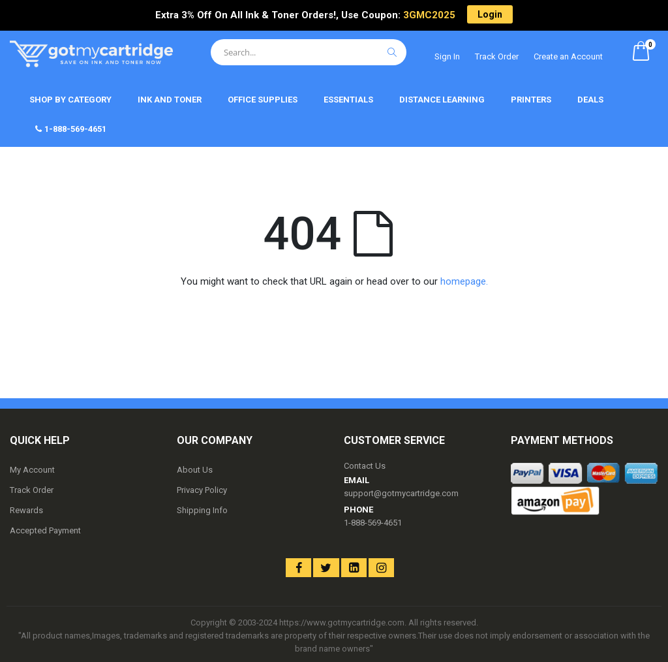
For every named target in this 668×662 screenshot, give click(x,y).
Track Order (497, 56)
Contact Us (365, 466)
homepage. (464, 281)
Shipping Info (202, 510)
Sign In (447, 56)
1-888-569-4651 (373, 523)
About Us (195, 470)
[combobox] (308, 52)
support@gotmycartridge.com (401, 493)
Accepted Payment (45, 530)
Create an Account (568, 56)
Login (490, 14)
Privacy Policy (202, 490)
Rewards (26, 510)
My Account (32, 470)
